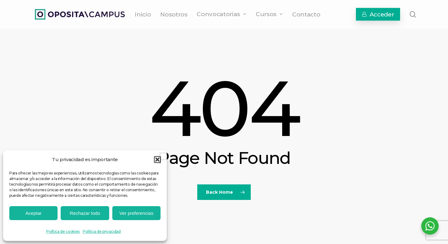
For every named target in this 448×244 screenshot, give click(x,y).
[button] (157, 159)
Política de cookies (63, 231)
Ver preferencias (136, 213)
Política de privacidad (102, 231)
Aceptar (34, 213)
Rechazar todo (85, 213)
